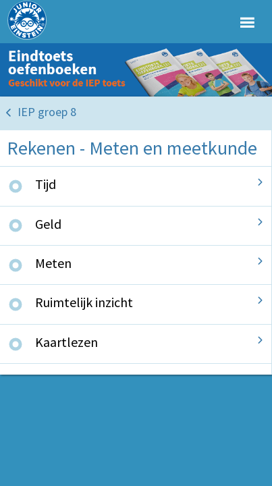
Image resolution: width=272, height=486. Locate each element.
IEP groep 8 (47, 111)
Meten (53, 262)
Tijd (45, 184)
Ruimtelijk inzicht (84, 302)
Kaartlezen (66, 341)
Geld (48, 223)
